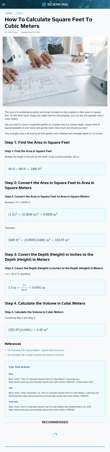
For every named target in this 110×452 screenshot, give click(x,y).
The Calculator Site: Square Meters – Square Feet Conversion (35, 350)
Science (9, 13)
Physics (20, 13)
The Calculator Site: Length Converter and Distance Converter (35, 355)
